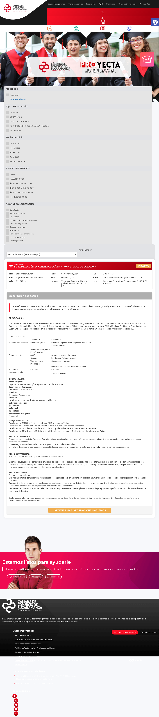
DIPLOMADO (15, 117)
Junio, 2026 (14, 153)
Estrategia (13, 210)
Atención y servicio (75, 4)
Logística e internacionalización (22, 220)
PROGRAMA (14, 131)
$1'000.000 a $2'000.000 (20, 188)
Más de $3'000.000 (17, 197)
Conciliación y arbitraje (127, 4)
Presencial (13, 95)
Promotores (110, 4)
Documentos (144, 4)
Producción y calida (17, 224)
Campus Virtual (18, 100)
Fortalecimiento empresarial (21, 234)
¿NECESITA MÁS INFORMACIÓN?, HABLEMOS (79, 511)
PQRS (101, 4)
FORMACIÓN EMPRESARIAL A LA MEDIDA (28, 126)
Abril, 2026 (13, 144)
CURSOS (12, 113)
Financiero (13, 217)
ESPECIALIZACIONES (18, 122)
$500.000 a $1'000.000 (19, 184)
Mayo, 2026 (14, 148)
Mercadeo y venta (16, 214)
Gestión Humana (16, 227)
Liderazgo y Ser (15, 241)
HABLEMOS (143, 267)
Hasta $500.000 (16, 179)
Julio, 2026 (13, 157)
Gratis (11, 175)
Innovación (13, 231)
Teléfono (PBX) (17, 578)
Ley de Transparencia (56, 4)
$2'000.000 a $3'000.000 (21, 193)
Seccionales (90, 4)
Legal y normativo (16, 237)
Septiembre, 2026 (16, 162)
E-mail (36, 578)
